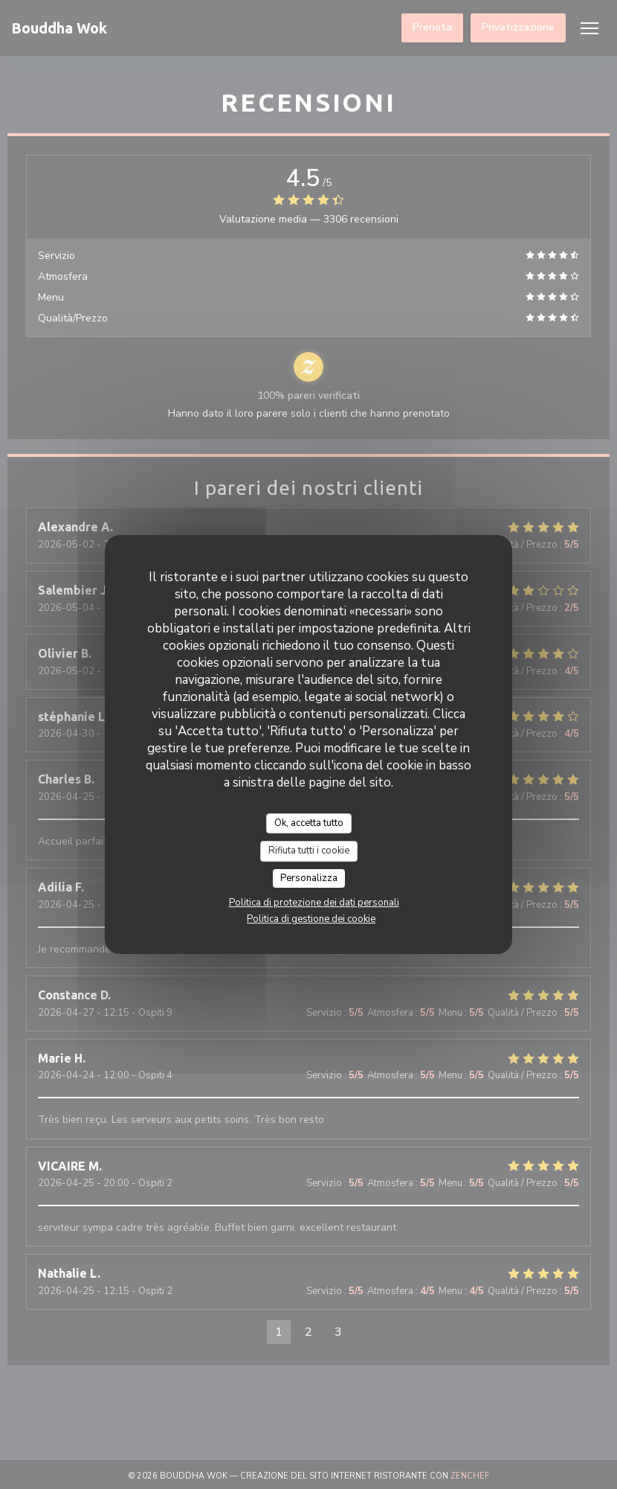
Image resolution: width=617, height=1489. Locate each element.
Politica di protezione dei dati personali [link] (314, 902)
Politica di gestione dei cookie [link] (311, 919)
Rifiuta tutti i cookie (308, 850)
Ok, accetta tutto (308, 823)
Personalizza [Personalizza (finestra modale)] (308, 878)
